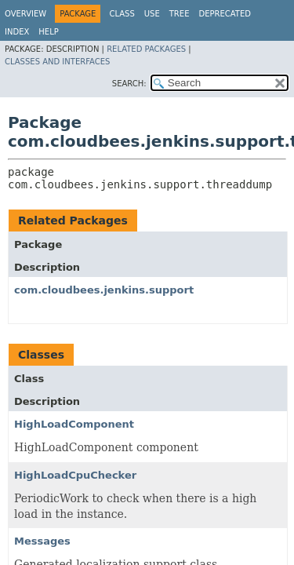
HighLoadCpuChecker (75, 475)
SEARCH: (129, 83)
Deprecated (224, 13)
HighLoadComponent (74, 424)
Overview (25, 13)
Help (48, 31)
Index (17, 31)
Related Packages (146, 49)
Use (152, 13)
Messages (42, 541)
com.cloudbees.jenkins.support (104, 290)
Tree (179, 13)
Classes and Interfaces (57, 61)
